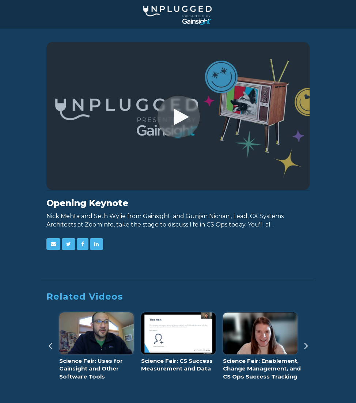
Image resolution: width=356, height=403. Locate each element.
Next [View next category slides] (306, 343)
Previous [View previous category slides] (50, 343)
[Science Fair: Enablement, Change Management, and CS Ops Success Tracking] (260, 348)
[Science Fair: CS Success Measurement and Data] (178, 344)
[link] (68, 244)
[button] (53, 244)
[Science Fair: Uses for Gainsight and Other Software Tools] (96, 348)
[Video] (178, 116)
